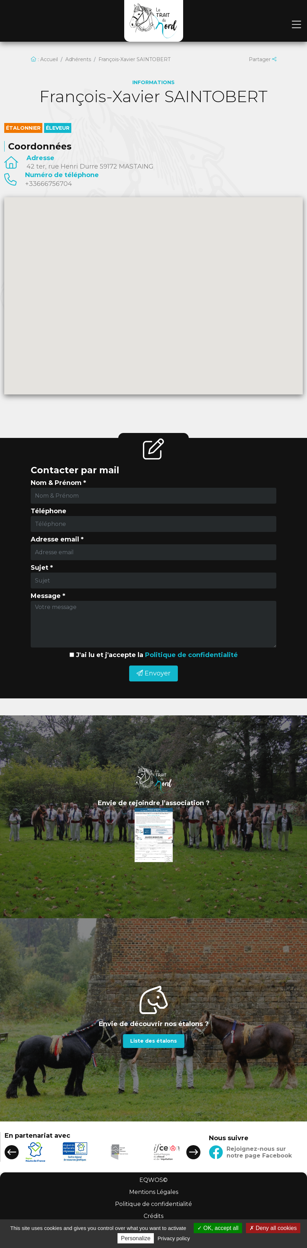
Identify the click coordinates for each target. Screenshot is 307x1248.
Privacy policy (174, 1238)
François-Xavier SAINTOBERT (134, 59)
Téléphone (48, 511)
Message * (48, 596)
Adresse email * (57, 539)
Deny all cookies (273, 1228)
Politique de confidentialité (191, 655)
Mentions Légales (153, 1192)
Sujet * (42, 568)
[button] (12, 1152)
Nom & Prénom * (58, 483)
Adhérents (78, 59)
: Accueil (44, 59)
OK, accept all (218, 1228)
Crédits (153, 1216)
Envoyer (153, 673)
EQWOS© (153, 1180)
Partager (262, 59)
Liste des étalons (153, 1041)
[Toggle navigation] (296, 25)
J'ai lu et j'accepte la (157, 655)
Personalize (136, 1238)
